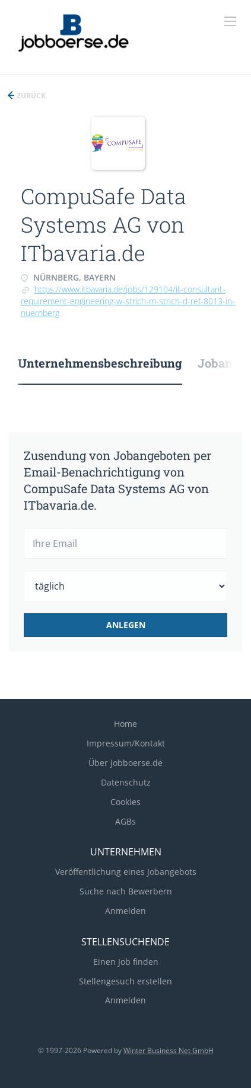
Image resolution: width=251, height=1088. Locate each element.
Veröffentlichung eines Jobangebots (125, 871)
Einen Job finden (125, 961)
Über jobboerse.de (125, 762)
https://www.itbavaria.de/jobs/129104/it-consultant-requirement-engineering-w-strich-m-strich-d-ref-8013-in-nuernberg (128, 301)
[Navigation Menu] (230, 21)
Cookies (125, 801)
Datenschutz (126, 782)
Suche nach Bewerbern (126, 891)
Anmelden (125, 910)
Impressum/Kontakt (126, 743)
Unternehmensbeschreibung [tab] (100, 363)
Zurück (30, 96)
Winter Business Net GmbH (168, 1050)
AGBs (125, 821)
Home (125, 723)
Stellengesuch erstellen (125, 981)
